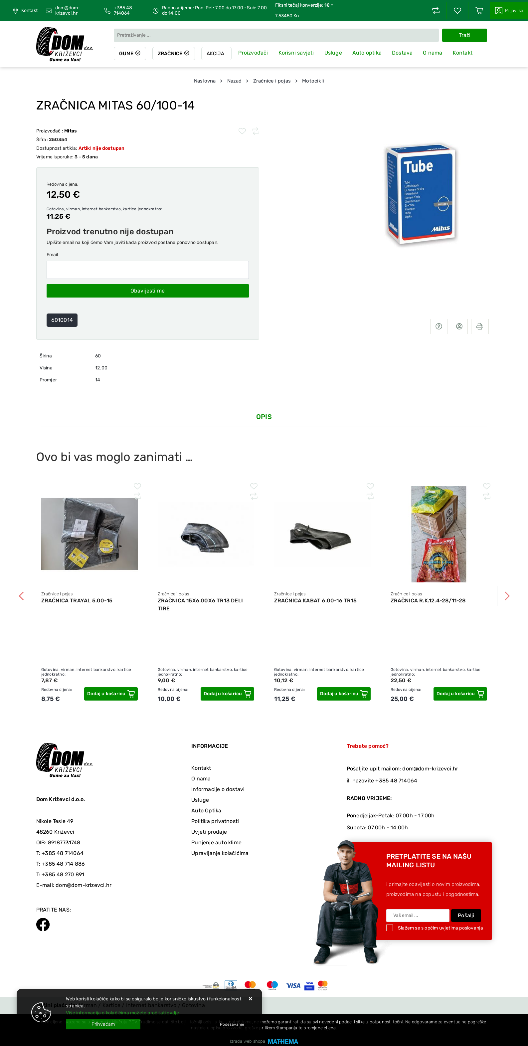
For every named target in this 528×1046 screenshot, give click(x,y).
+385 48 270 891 (63, 874)
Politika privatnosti (215, 821)
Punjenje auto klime (216, 842)
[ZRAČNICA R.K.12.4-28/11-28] (460, 694)
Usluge (333, 53)
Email (52, 255)
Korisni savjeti (296, 53)
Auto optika (367, 53)
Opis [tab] (264, 417)
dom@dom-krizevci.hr (67, 10)
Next (507, 596)
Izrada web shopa (247, 1041)
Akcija (216, 54)
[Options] (232, 1024)
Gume (126, 54)
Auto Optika (206, 810)
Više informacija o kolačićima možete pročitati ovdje (122, 1013)
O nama (433, 53)
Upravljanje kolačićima (220, 853)
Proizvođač (56, 131)
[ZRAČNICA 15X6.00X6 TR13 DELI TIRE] (227, 694)
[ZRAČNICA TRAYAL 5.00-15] (110, 694)
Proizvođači (253, 53)
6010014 (62, 320)
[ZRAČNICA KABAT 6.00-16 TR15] (343, 694)
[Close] (103, 1024)
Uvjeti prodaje (209, 832)
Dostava (402, 53)
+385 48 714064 (123, 10)
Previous (21, 596)
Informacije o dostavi (218, 789)
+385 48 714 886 (63, 864)
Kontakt (29, 10)
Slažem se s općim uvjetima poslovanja (440, 928)
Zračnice (170, 54)
